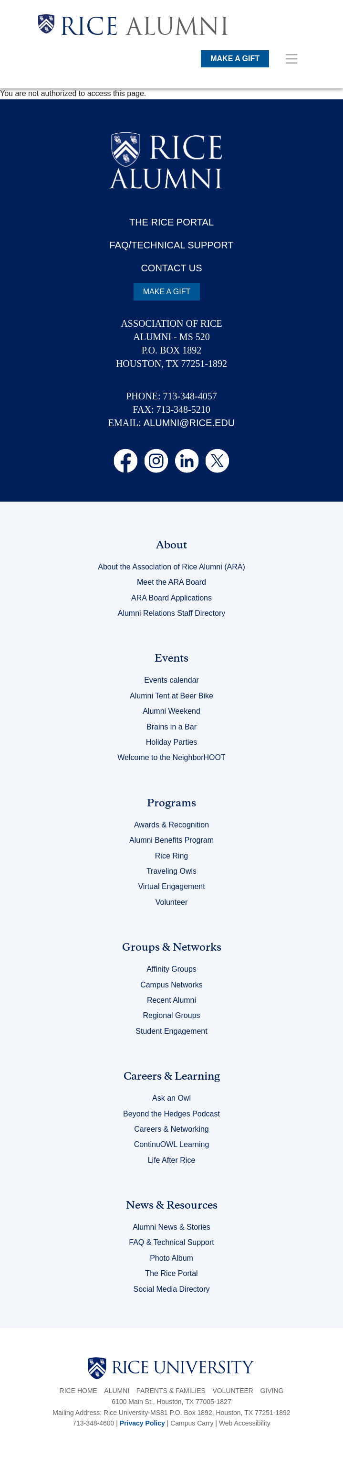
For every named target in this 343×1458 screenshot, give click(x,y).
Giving (271, 1390)
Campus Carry (191, 1423)
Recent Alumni (171, 1000)
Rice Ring (171, 856)
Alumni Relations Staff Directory (172, 613)
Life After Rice (172, 1160)
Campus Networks (171, 985)
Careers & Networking (171, 1129)
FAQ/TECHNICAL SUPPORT (171, 245)
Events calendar (171, 680)
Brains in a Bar (171, 727)
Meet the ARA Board (171, 582)
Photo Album (171, 1258)
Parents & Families (171, 1390)
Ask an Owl (171, 1098)
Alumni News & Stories (171, 1227)
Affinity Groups (171, 969)
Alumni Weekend (171, 711)
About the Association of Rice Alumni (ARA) (171, 567)
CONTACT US (171, 268)
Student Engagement (171, 1031)
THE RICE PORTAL (171, 222)
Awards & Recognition (171, 825)
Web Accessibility (244, 1423)
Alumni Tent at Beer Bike (171, 696)
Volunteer (172, 902)
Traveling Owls (171, 871)
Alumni (116, 1390)
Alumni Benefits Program (171, 840)
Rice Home (78, 1390)
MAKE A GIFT (235, 58)
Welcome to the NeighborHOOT (171, 757)
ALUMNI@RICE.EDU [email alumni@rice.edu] (189, 423)
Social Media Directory (171, 1289)
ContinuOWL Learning (171, 1144)
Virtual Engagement (171, 886)
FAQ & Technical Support (171, 1242)
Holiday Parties (171, 742)
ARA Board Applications (171, 598)
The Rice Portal (171, 1273)
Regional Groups (171, 1015)
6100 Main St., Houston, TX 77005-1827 (171, 1401)
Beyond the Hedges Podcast (171, 1114)
